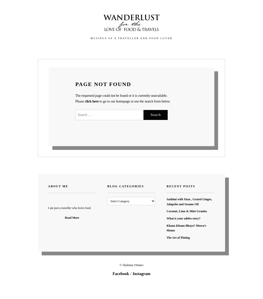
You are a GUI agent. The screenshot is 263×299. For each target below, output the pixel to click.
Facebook (121, 274)
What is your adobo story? (183, 218)
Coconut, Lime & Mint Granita (186, 211)
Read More (72, 217)
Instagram (141, 274)
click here (92, 101)
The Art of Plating (178, 237)
